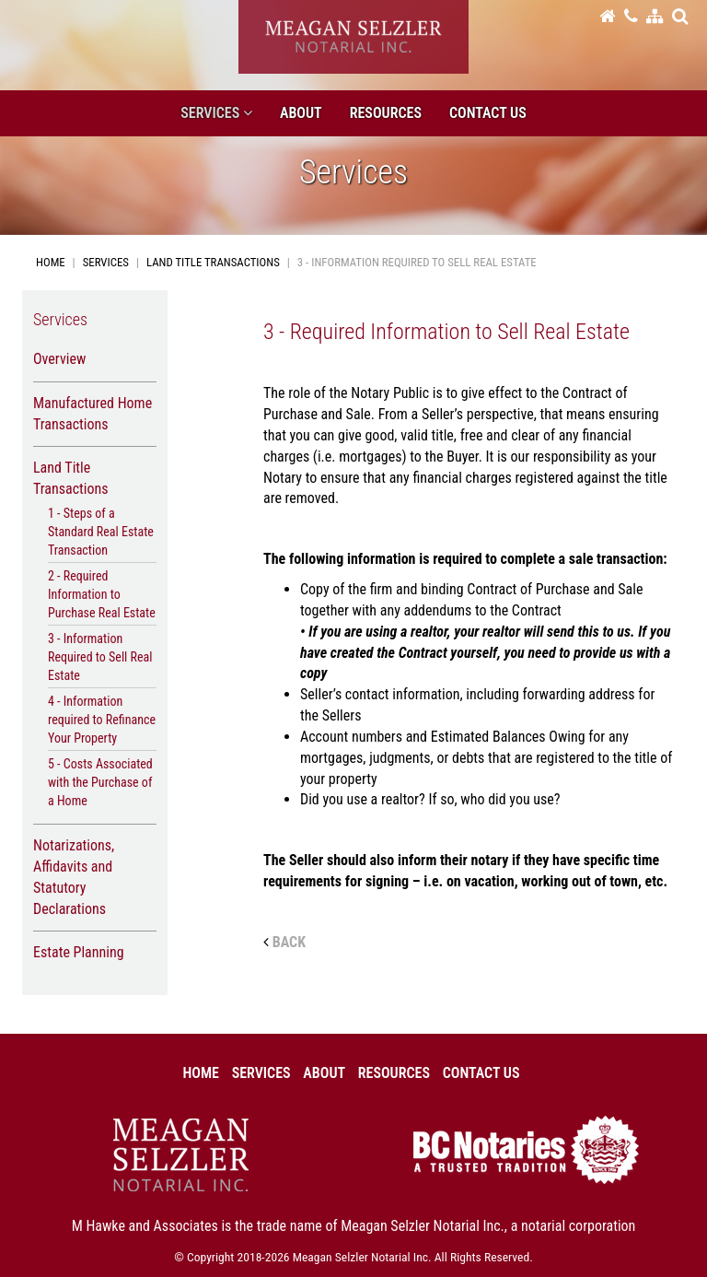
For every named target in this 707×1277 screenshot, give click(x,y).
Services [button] (216, 113)
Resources (386, 113)
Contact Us (488, 113)
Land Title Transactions (213, 262)
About (301, 113)
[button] (680, 15)
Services (106, 262)
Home (50, 262)
